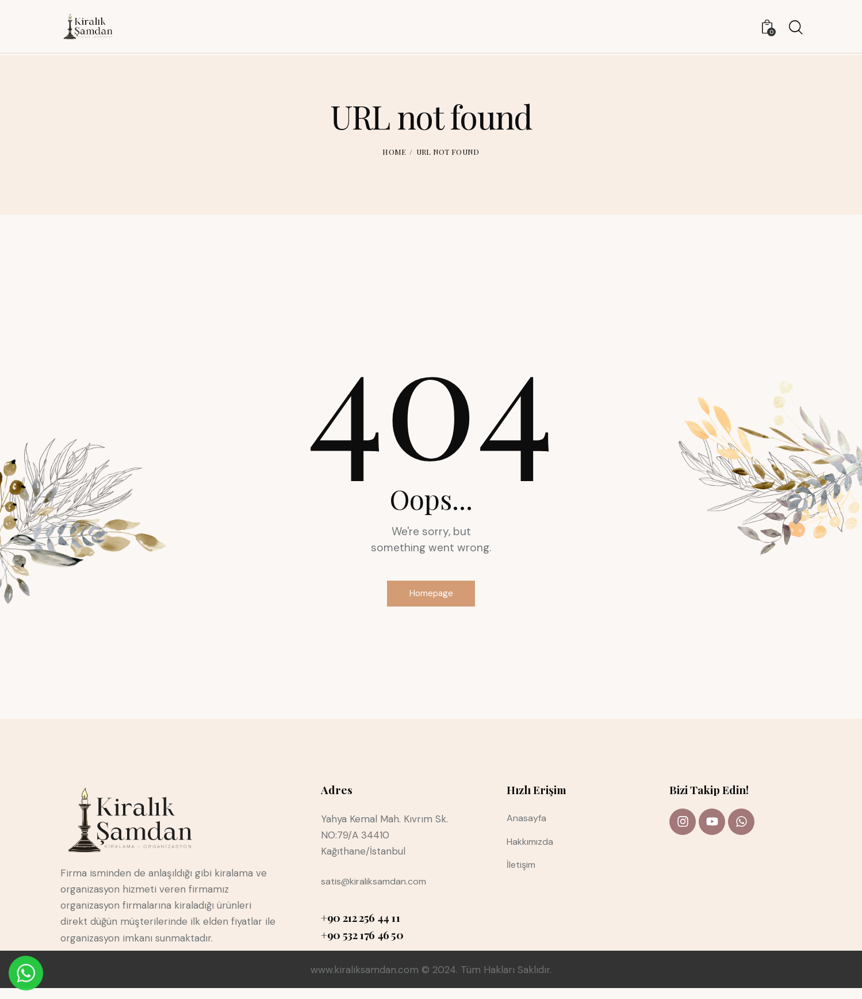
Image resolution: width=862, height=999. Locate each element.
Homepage (431, 598)
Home (394, 152)
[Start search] (795, 29)
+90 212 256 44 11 (360, 927)
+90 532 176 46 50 (362, 944)
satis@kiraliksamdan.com (378, 891)
